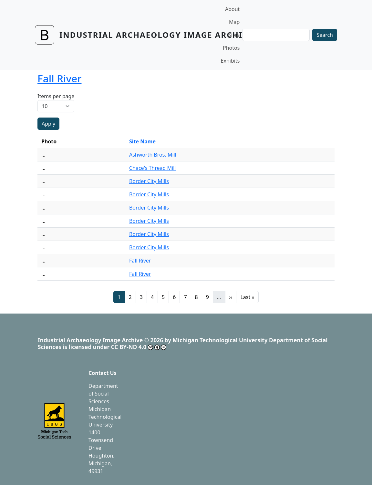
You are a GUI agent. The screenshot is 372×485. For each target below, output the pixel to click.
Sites (234, 34)
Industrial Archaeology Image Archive (156, 34)
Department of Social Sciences (103, 393)
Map (234, 22)
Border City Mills (149, 181)
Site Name (142, 141)
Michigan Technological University (105, 417)
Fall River (140, 260)
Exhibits (230, 60)
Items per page (55, 96)
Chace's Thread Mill (152, 167)
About (232, 9)
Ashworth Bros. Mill (152, 154)
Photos (231, 47)
